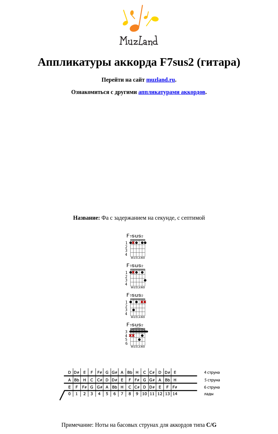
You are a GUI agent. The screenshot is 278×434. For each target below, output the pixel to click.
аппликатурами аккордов (171, 92)
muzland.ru (160, 80)
